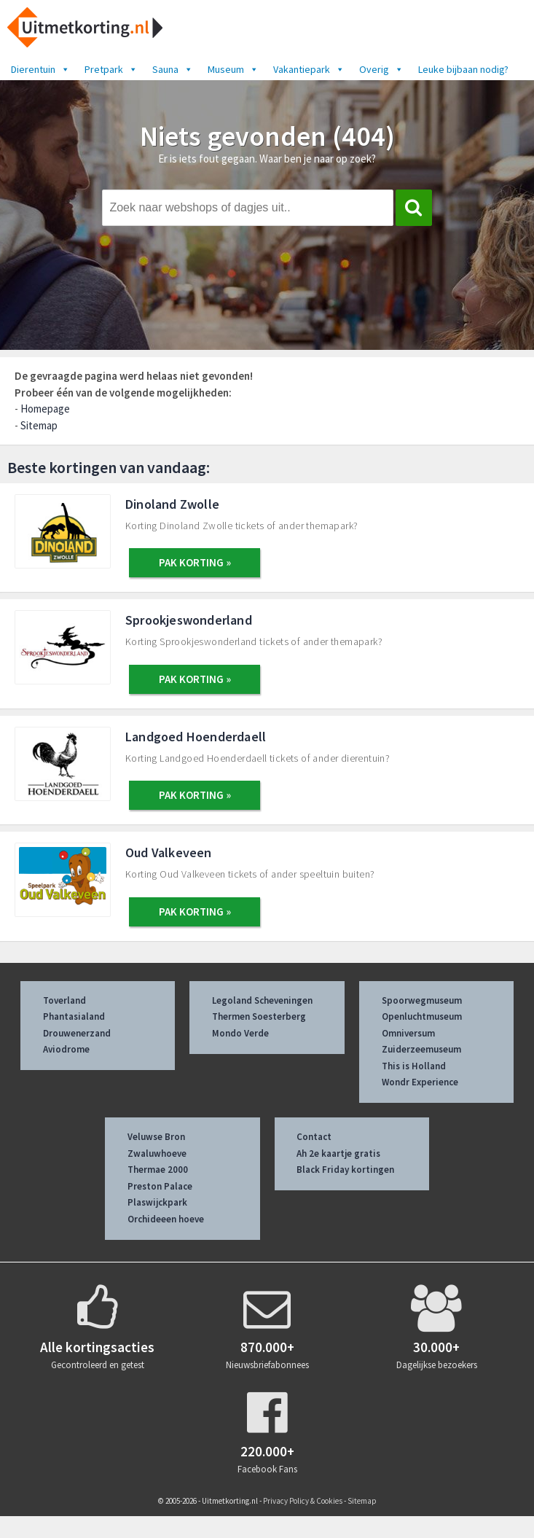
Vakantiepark (309, 69)
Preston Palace (159, 1186)
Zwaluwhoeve (156, 1153)
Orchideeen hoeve (165, 1219)
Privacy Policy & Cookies (302, 1501)
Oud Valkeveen (168, 852)
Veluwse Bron (156, 1137)
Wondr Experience (420, 1082)
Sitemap (39, 425)
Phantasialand (74, 1016)
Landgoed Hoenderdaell (195, 736)
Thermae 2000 (157, 1169)
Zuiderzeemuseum (421, 1049)
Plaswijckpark (157, 1202)
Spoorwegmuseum (422, 1000)
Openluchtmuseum (422, 1016)
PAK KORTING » (195, 562)
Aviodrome (66, 1049)
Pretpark (111, 69)
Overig (381, 69)
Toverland (64, 1000)
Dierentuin (40, 69)
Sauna (172, 69)
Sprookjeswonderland (188, 620)
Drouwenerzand (77, 1033)
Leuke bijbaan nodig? (463, 69)
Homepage (45, 408)
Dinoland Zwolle (172, 504)
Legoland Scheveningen (262, 1000)
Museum (233, 69)
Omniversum (408, 1033)
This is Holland (414, 1066)
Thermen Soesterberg (259, 1016)
